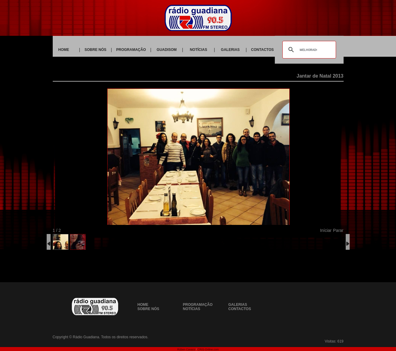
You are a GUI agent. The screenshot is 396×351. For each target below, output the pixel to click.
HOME (63, 50)
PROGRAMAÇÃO (131, 50)
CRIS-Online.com (208, 349)
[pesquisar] (308, 49)
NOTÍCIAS (198, 50)
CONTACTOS (262, 50)
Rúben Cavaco (186, 349)
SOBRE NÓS (95, 50)
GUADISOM (167, 50)
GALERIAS (230, 50)
